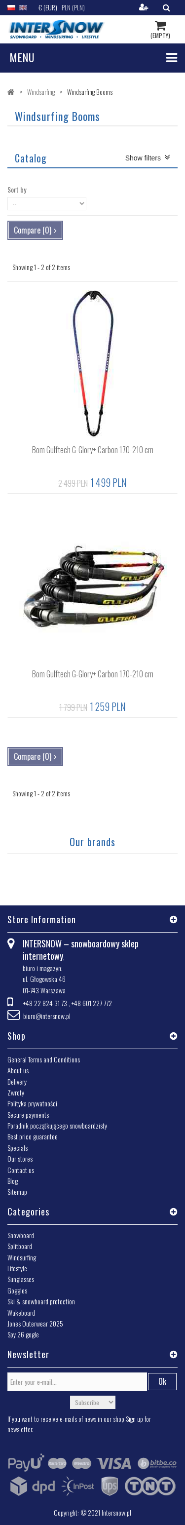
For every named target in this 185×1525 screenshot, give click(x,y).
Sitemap (17, 1191)
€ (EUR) (47, 7)
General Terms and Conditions (43, 1059)
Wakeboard (21, 1312)
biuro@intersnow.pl (47, 1016)
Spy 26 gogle (23, 1334)
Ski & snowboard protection (41, 1301)
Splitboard (19, 1246)
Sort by (16, 189)
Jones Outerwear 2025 (35, 1323)
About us (18, 1070)
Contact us (20, 1170)
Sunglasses (20, 1279)
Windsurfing (21, 1257)
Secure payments (28, 1114)
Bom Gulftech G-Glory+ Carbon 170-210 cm (92, 449)
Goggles (17, 1290)
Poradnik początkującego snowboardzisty (57, 1125)
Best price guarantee (32, 1136)
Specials (17, 1147)
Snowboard (20, 1235)
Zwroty (15, 1092)
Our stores (20, 1158)
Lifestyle (17, 1268)
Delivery (17, 1081)
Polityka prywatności (32, 1103)
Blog (12, 1180)
